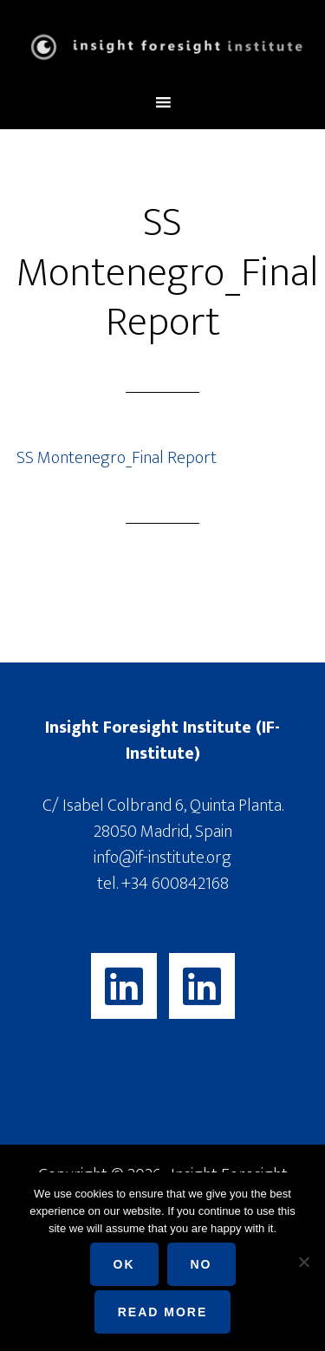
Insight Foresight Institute (162, 46)
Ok (124, 1264)
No (201, 1264)
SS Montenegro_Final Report (116, 458)
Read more (163, 1312)
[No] (303, 1261)
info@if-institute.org (162, 857)
